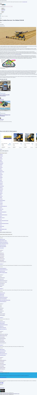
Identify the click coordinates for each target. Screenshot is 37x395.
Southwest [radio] (9, 234)
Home (0, 393)
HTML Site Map (17, 393)
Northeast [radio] (4, 234)
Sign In (1, 13)
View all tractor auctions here (17, 54)
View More (2, 250)
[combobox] (5, 6)
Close (1, 3)
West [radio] (11, 234)
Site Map (14, 393)
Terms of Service (7, 393)
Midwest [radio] (1, 234)
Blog (11, 386)
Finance (3, 11)
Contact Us (12, 393)
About (3, 12)
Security (10, 393)
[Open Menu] (1, 15)
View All (1, 149)
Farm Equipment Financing (3, 377)
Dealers (3, 8)
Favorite (9, 147)
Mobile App (9, 386)
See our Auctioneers (6, 386)
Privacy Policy (3, 393)
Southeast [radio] (6, 234)
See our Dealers (2, 386)
